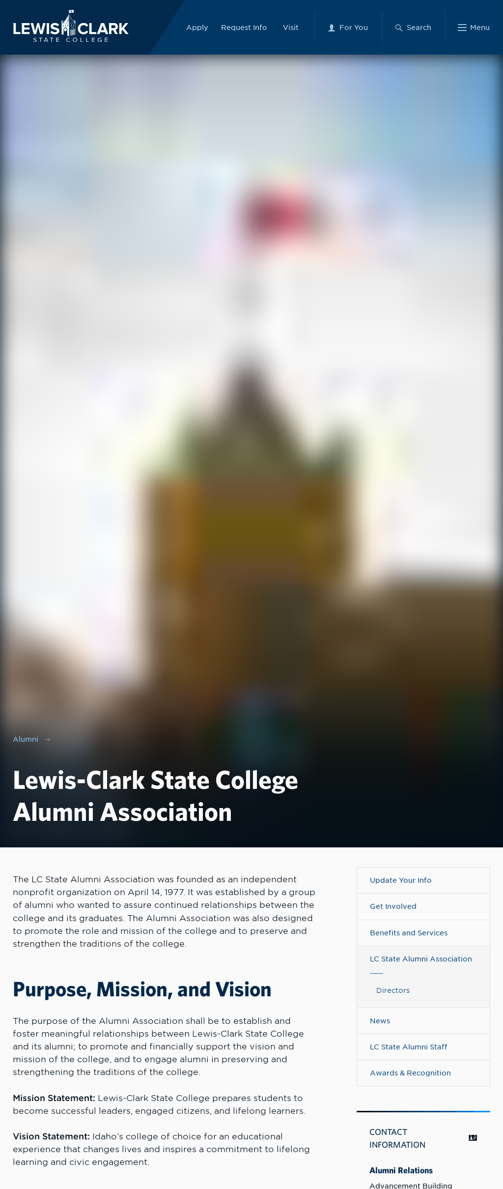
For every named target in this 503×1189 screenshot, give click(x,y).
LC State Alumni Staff (408, 1047)
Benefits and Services (408, 933)
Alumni (25, 739)
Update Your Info (401, 880)
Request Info (244, 27)
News (380, 1021)
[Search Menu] (413, 27)
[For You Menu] (347, 27)
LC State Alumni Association (421, 959)
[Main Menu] (474, 27)
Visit (291, 27)
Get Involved (393, 906)
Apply (197, 27)
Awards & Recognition (410, 1073)
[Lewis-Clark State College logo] (71, 26)
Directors (393, 990)
